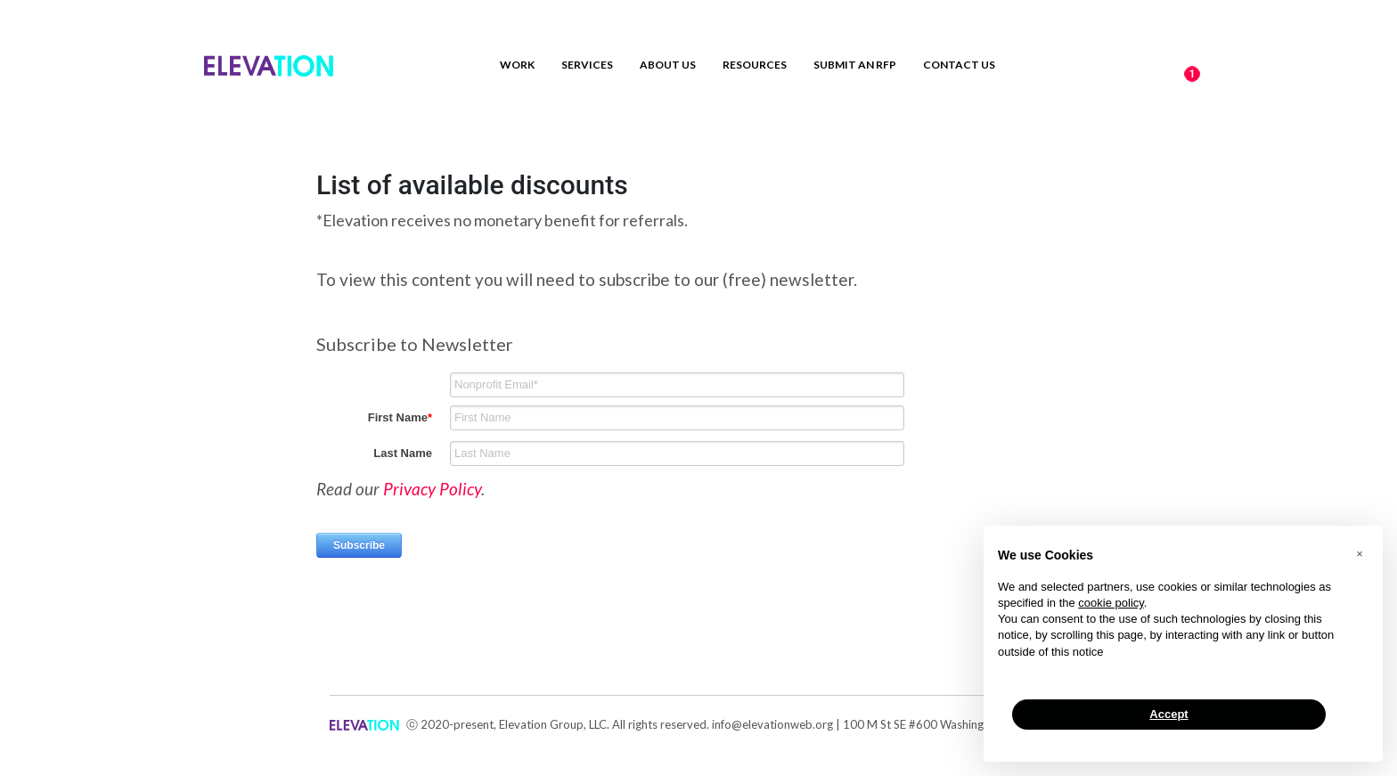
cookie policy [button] (1110, 602)
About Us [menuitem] (668, 64)
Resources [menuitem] (755, 64)
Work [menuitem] (517, 64)
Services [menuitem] (587, 64)
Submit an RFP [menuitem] (854, 64)
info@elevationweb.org (772, 724)
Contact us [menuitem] (959, 64)
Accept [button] (1168, 714)
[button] (1359, 554)
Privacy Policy (432, 488)
